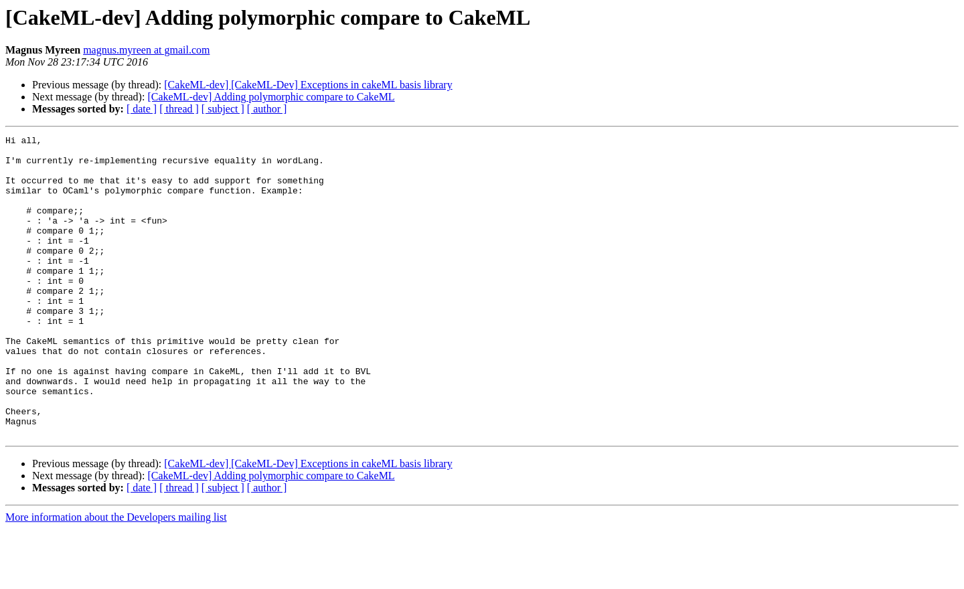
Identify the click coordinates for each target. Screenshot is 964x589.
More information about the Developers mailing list (116, 577)
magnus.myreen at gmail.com (146, 50)
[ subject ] (223, 108)
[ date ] (142, 108)
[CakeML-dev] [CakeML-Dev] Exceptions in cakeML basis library (308, 84)
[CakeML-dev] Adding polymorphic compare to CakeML (270, 96)
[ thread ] (179, 108)
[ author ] (267, 108)
